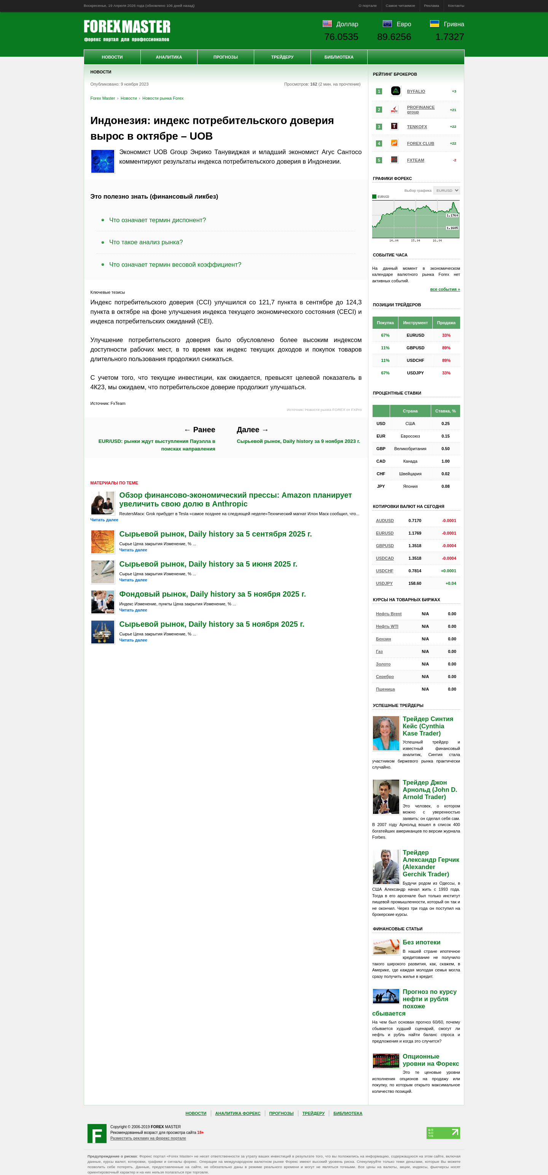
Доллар (347, 24)
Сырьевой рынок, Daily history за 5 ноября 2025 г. (211, 624)
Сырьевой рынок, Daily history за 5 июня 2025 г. (208, 564)
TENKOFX (417, 126)
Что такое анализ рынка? (146, 242)
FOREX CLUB (421, 143)
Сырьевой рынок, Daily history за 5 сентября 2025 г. (215, 534)
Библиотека (339, 57)
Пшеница (385, 689)
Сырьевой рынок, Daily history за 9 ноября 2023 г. (298, 434)
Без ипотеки (421, 942)
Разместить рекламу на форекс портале (148, 1138)
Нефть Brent (388, 613)
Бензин (383, 639)
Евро (404, 24)
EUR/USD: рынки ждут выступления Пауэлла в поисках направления (157, 438)
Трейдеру (282, 57)
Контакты (456, 5)
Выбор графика (418, 190)
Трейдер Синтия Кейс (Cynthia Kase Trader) (428, 726)
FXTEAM (415, 160)
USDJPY (384, 583)
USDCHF (384, 570)
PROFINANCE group (421, 109)
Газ (379, 651)
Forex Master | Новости (127, 30)
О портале (367, 5)
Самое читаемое (400, 5)
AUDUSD (385, 520)
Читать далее (104, 519)
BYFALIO (416, 91)
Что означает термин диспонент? (157, 220)
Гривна (454, 24)
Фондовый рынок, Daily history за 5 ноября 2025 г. (212, 594)
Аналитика (169, 57)
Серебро (385, 676)
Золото (383, 664)
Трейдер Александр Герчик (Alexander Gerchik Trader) (431, 863)
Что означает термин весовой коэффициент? (175, 264)
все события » (445, 289)
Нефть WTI (387, 626)
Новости (112, 57)
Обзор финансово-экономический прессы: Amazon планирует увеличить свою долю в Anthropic (235, 499)
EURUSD (384, 533)
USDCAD (385, 558)
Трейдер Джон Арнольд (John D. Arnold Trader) (430, 789)
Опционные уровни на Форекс (431, 1060)
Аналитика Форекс (238, 1113)
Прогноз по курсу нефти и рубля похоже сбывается (414, 1002)
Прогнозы (225, 57)
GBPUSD (385, 545)
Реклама (431, 5)
